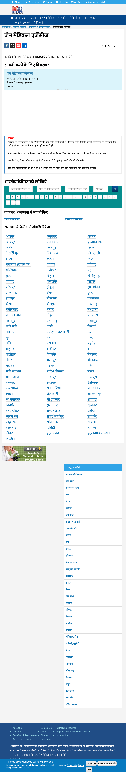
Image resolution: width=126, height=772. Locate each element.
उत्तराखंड (69, 697)
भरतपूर (51, 360)
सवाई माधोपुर (55, 416)
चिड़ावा (51, 276)
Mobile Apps (32, 2)
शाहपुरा (92, 399)
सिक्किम (69, 664)
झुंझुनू (50, 287)
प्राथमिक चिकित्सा (48, 17)
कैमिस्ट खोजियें (19, 27)
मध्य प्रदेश (70, 596)
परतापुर (92, 321)
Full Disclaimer (17, 759)
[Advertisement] (63, 111)
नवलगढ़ (92, 304)
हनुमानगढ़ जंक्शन (98, 433)
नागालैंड (69, 630)
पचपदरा (92, 315)
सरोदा (91, 411)
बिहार (68, 501)
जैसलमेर (52, 281)
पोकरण (10, 332)
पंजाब (68, 650)
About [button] (17, 2)
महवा (90, 371)
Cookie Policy (72, 765)
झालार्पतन (93, 287)
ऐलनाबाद (52, 242)
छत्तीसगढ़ (69, 515)
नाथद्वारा (92, 309)
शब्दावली (93, 17)
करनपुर (51, 248)
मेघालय (69, 616)
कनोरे (9, 248)
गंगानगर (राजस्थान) (18, 264)
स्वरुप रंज (12, 416)
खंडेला (51, 259)
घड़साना (92, 270)
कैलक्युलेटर (63, 17)
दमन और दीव (71, 528)
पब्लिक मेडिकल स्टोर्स (73, 219)
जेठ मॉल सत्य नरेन (12, 219)
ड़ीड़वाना (52, 298)
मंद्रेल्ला (51, 366)
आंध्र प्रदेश (70, 481)
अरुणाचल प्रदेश (72, 488)
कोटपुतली (93, 253)
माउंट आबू (12, 377)
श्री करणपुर (94, 394)
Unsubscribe (62, 735)
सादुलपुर (11, 422)
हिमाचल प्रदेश (71, 562)
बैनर (90, 338)
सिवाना (91, 428)
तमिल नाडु (70, 670)
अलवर (91, 236)
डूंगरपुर (10, 298)
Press (44, 731)
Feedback (46, 739)
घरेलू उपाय (34, 17)
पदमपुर (10, 321)
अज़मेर (10, 236)
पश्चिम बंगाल (71, 704)
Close (89, 770)
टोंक (49, 293)
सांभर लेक (53, 422)
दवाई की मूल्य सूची (24, 22)
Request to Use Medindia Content (73, 731)
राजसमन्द (12, 388)
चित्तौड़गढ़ (93, 276)
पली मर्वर (11, 326)
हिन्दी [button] (104, 2)
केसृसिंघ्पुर (12, 253)
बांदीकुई (52, 349)
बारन (90, 349)
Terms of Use (23, 768)
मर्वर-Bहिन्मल (55, 371)
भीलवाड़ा (93, 360)
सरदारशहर (12, 411)
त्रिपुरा (68, 684)
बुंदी (8, 338)
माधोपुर (51, 377)
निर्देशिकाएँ (39, 22)
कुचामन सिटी (95, 242)
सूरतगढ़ (92, 405)
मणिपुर (69, 609)
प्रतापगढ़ (52, 321)
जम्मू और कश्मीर (73, 569)
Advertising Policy (22, 739)
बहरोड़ (91, 343)
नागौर (50, 309)
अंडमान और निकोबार (74, 474)
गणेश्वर (51, 270)
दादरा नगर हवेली (73, 521)
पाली (50, 326)
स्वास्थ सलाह (21, 17)
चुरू (8, 276)
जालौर (91, 281)
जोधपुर (10, 287)
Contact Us (91, 2)
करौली (91, 248)
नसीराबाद (12, 309)
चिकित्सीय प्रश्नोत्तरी (78, 17)
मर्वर (90, 366)
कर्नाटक (69, 582)
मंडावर (10, 366)
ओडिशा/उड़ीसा (72, 636)
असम (68, 494)
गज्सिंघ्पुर (12, 270)
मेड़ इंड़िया (6, 27)
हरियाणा (69, 555)
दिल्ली (68, 535)
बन (48, 338)
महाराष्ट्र (69, 603)
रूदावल (51, 383)
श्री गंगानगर (13, 399)
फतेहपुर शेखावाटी (58, 332)
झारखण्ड (69, 576)
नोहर (50, 315)
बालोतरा (11, 354)
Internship (62, 2)
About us (17, 728)
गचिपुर (91, 264)
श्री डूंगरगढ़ (53, 399)
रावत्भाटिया (54, 388)
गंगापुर (51, 264)
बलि (8, 343)
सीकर (9, 433)
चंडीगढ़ (68, 508)
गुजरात (68, 548)
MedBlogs (77, 2)
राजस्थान (69, 657)
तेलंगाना (69, 677)
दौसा (9, 304)
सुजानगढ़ (52, 405)
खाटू (90, 259)
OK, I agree (91, 763)
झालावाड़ (11, 293)
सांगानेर (92, 416)
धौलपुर (51, 304)
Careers (47, 2)
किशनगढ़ (52, 253)
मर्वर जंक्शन (13, 371)
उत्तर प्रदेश (70, 691)
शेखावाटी (52, 394)
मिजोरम (69, 623)
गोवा (67, 542)
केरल (68, 589)
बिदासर (92, 354)
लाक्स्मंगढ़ (93, 388)
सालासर (11, 428)
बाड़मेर (10, 349)
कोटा (9, 259)
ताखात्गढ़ (93, 298)
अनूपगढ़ (52, 236)
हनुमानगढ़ (53, 433)
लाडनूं (9, 394)
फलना (91, 332)
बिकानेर (51, 354)
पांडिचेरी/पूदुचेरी (72, 643)
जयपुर (10, 281)
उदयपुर (10, 242)
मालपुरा (92, 377)
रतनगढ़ (10, 383)
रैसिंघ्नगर (93, 383)
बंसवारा (51, 343)
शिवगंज (10, 405)
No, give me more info (107, 763)
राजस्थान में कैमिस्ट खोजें (39, 27)
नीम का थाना (14, 315)
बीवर (9, 360)
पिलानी (91, 326)
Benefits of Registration (25, 735)
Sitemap (45, 735)
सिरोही (51, 428)
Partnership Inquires (66, 728)
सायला (91, 422)
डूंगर (90, 293)
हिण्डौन (10, 439)
